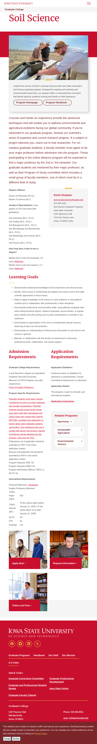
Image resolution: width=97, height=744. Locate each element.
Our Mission (68, 655)
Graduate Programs (19, 655)
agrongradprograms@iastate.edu (68, 200)
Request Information (64, 563)
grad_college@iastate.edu (75, 718)
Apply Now (18, 563)
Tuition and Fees (21, 605)
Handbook (39, 655)
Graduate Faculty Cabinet (22, 695)
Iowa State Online (59, 688)
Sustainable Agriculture (64, 431)
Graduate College (14, 9)
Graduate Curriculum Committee (26, 678)
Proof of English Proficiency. (21, 387)
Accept (7, 738)
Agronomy (63, 421)
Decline (16, 738)
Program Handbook (56, 102)
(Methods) (18, 261)
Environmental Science (65, 443)
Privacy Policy (40, 734)
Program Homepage (27, 102)
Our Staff (53, 655)
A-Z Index (14, 662)
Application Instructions (62, 401)
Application (33, 485)
